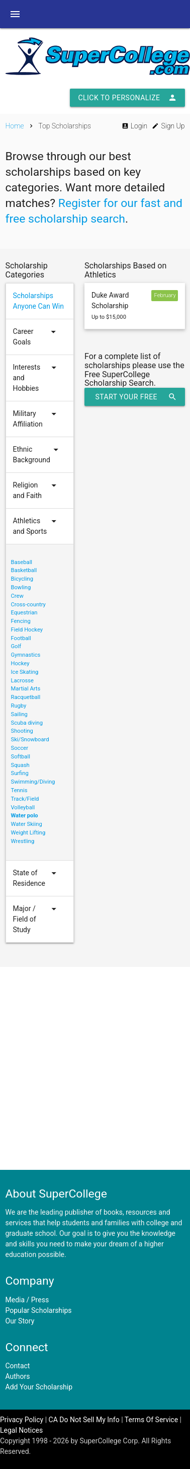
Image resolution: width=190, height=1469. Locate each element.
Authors (18, 1376)
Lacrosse (22, 680)
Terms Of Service (151, 1420)
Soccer (19, 748)
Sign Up (168, 126)
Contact (18, 1366)
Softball (20, 756)
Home (15, 126)
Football (21, 638)
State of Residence (36, 878)
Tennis (19, 790)
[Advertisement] (94, 1068)
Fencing (21, 621)
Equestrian (24, 612)
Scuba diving (27, 723)
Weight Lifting (28, 832)
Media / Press (27, 1300)
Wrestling (23, 841)
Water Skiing (26, 824)
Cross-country (28, 604)
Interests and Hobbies (36, 378)
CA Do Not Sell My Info (84, 1420)
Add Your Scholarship (39, 1387)
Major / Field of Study (36, 919)
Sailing (19, 714)
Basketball (24, 570)
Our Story (20, 1321)
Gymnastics (26, 655)
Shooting (22, 731)
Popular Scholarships (39, 1310)
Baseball (22, 562)
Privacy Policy (21, 1420)
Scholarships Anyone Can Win (38, 301)
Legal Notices (21, 1430)
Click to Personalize (127, 98)
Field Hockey (27, 629)
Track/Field (25, 799)
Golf (16, 646)
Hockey (20, 663)
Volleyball (23, 807)
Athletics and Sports (36, 526)
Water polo (24, 815)
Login (134, 126)
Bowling (21, 587)
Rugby (19, 706)
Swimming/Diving (33, 782)
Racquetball (26, 697)
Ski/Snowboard (30, 739)
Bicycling (22, 579)
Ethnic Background (37, 454)
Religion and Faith (36, 490)
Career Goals (36, 336)
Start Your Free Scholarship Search (135, 397)
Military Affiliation (36, 419)
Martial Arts (26, 688)
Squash (20, 765)
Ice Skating (25, 672)
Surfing (20, 773)
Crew (17, 596)
